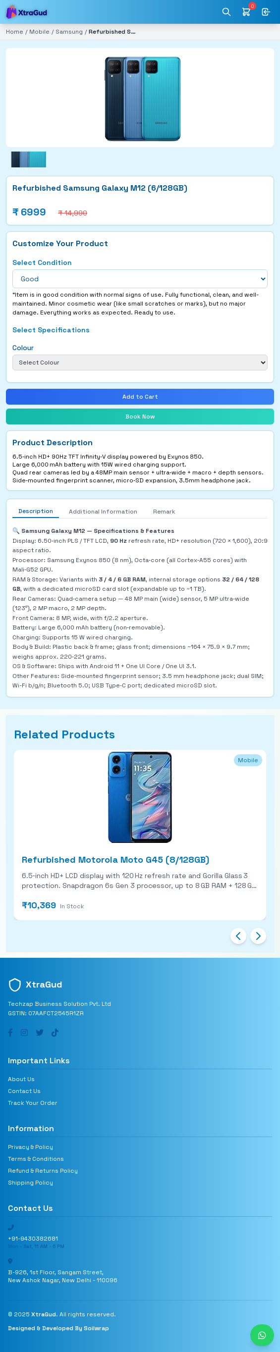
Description (35, 511)
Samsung (69, 32)
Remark (164, 512)
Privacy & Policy (30, 1147)
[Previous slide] (238, 936)
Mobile (39, 32)
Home (14, 32)
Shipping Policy (30, 1183)
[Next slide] (258, 936)
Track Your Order (32, 1103)
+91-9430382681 (33, 1239)
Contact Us (24, 1091)
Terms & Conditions (36, 1159)
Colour (23, 347)
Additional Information (103, 512)
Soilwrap (96, 1328)
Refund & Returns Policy (43, 1171)
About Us (21, 1079)
